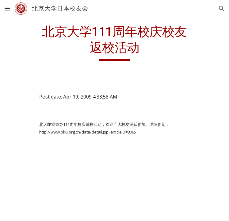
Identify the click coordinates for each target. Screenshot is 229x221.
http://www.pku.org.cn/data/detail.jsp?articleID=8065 (87, 132)
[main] (114, 42)
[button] (7, 8)
